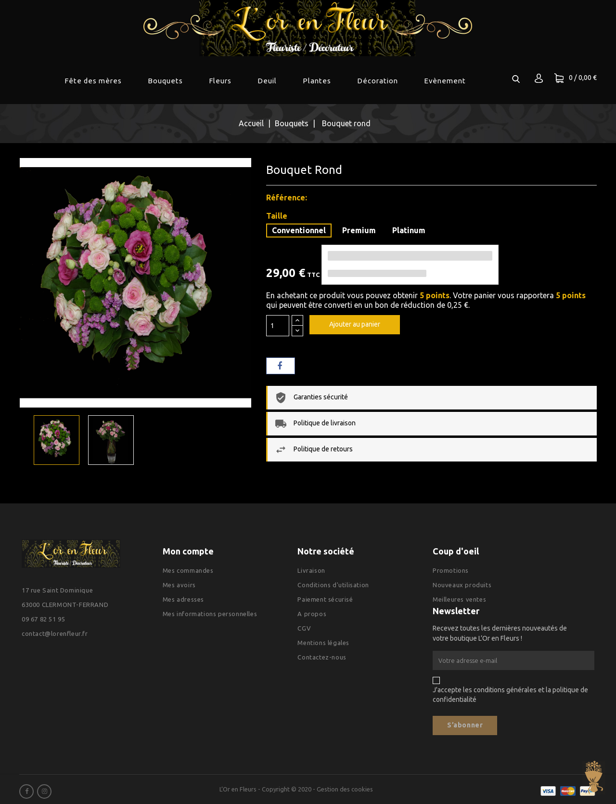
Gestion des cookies (345, 789)
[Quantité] (277, 325)
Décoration (377, 81)
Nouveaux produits (462, 584)
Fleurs (220, 81)
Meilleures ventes (459, 599)
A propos (311, 613)
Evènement (445, 81)
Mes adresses (183, 599)
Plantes (317, 81)
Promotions (451, 570)
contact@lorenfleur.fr (55, 633)
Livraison (311, 570)
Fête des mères (93, 81)
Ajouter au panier (354, 324)
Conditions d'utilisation (333, 584)
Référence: (286, 197)
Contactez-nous (321, 657)
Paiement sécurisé (325, 599)
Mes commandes (188, 570)
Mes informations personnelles (210, 613)
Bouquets (165, 81)
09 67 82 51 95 (43, 619)
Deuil (267, 81)
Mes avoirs (179, 584)
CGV (304, 628)
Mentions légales (323, 642)
